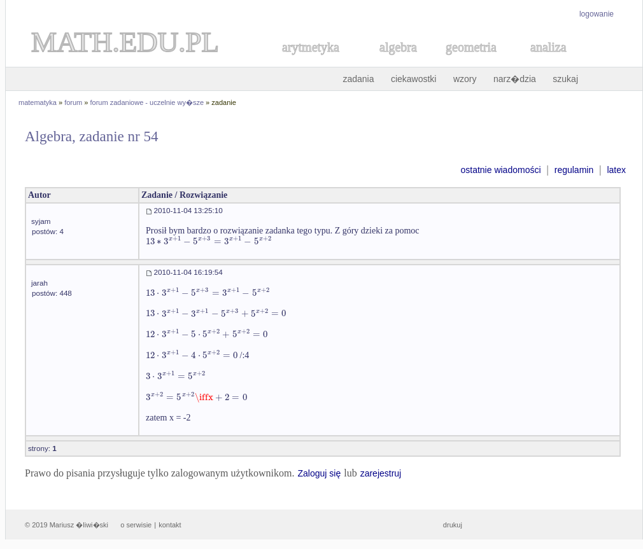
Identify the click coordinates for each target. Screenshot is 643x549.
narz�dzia (514, 79)
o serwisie (136, 525)
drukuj (452, 525)
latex (616, 170)
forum (73, 102)
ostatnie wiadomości (500, 170)
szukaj (565, 79)
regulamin (574, 170)
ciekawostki (414, 79)
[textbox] (209, 241)
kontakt (170, 525)
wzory (465, 79)
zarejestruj (381, 473)
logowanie (596, 14)
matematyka (37, 102)
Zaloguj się (319, 473)
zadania (358, 79)
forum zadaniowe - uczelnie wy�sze (147, 102)
